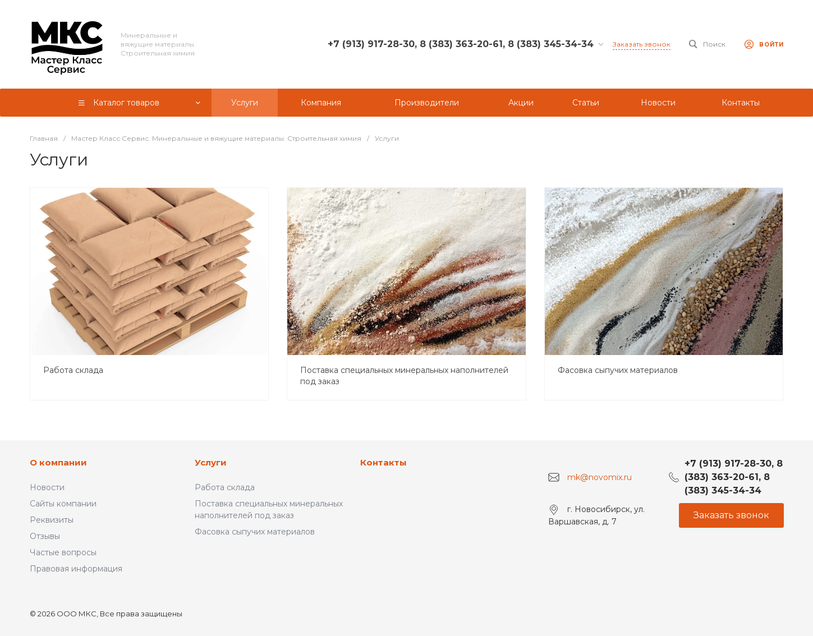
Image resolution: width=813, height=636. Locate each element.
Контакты (383, 462)
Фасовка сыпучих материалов (618, 370)
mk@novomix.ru (599, 477)
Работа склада (73, 370)
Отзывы (45, 536)
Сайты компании (63, 504)
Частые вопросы (63, 552)
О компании (58, 462)
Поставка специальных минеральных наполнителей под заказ (404, 375)
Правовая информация (76, 569)
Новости (47, 487)
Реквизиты (52, 520)
